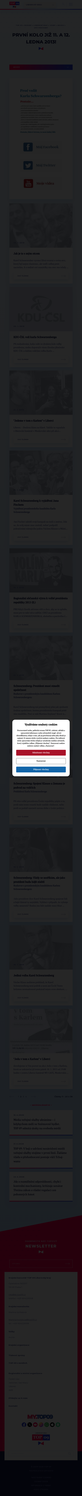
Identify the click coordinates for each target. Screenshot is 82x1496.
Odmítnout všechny (41, 753)
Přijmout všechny (41, 769)
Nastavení (41, 761)
